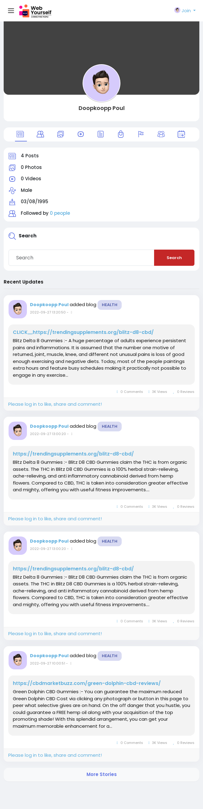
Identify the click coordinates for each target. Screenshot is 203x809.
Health (109, 305)
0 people (60, 213)
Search (174, 258)
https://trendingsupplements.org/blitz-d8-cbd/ (73, 454)
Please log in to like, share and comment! (55, 404)
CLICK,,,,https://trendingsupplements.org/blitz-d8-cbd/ (83, 332)
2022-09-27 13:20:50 (48, 312)
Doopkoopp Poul (102, 108)
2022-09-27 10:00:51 (47, 663)
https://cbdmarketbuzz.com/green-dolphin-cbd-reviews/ (87, 683)
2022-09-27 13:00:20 (48, 433)
